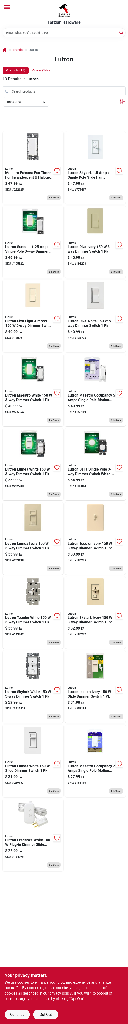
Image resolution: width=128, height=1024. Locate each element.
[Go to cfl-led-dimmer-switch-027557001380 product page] (95, 316)
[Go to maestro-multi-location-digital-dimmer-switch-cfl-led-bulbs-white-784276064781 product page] (33, 390)
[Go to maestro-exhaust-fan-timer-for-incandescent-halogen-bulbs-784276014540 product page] (33, 167)
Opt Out (46, 1014)
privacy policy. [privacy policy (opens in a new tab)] (60, 993)
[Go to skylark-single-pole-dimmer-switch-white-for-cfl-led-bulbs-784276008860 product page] (33, 686)
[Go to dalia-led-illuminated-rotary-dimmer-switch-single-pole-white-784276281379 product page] (95, 464)
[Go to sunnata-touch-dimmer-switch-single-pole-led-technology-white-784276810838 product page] (33, 242)
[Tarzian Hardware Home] (64, 10)
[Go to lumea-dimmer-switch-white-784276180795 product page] (33, 464)
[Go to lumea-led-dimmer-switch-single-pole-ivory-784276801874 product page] (95, 686)
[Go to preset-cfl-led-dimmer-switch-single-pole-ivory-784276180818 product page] (33, 538)
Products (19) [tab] (15, 70)
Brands (17, 50)
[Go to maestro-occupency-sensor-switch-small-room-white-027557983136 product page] (95, 761)
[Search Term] (64, 32)
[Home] (5, 50)
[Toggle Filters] (122, 101)
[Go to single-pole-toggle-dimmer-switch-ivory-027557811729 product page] (95, 538)
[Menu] (7, 7)
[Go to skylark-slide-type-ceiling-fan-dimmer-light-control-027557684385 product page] (95, 167)
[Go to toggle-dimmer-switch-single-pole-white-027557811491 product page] (33, 612)
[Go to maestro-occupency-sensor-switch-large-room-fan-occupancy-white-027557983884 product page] (95, 390)
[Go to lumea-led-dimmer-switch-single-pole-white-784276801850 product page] (33, 761)
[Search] (121, 32)
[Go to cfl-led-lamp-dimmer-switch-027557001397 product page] (33, 835)
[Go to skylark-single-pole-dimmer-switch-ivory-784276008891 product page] (95, 612)
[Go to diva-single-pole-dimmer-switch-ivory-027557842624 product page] (95, 242)
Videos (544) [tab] (41, 70)
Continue (17, 1014)
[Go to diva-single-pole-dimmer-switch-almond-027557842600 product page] (33, 316)
